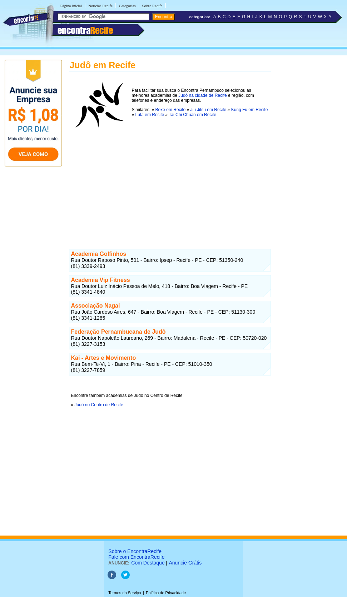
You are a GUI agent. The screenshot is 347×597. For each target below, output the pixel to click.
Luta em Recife (149, 114)
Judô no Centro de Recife (99, 404)
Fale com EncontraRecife (136, 557)
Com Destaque (147, 563)
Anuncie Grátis (185, 563)
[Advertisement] (170, 182)
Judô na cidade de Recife (202, 95)
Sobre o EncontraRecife (135, 551)
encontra (85, 30)
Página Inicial (71, 6)
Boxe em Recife (170, 109)
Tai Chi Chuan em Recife (192, 114)
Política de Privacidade (166, 593)
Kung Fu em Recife (249, 109)
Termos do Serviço (124, 593)
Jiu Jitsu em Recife (208, 109)
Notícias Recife (100, 6)
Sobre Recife (152, 6)
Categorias (127, 6)
